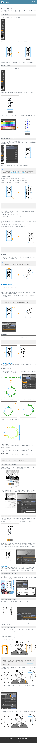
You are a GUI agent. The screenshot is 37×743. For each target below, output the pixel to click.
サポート (26, 738)
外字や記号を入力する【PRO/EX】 (8, 573)
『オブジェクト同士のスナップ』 (6, 205)
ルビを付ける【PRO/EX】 (6, 516)
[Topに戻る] (7, 2)
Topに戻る (5, 738)
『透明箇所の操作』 (30, 663)
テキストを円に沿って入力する (6, 368)
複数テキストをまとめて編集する (8, 627)
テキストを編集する (6, 8)
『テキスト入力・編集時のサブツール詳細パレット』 (18, 172)
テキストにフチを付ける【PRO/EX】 (8, 464)
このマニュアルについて (20, 738)
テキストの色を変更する (6, 65)
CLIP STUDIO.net (11, 738)
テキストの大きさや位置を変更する (8, 138)
